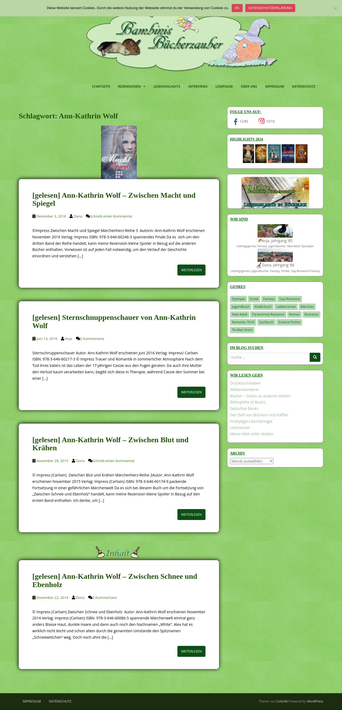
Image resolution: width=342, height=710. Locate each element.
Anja (68, 338)
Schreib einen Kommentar (111, 216)
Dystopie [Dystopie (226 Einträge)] (238, 299)
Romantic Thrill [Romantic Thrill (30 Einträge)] (243, 322)
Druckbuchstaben (245, 383)
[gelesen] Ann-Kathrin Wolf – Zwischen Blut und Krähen (110, 444)
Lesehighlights (166, 86)
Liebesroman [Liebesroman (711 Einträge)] (286, 306)
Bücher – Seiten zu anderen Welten (260, 395)
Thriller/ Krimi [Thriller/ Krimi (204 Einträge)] (242, 330)
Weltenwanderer (244, 389)
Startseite (101, 86)
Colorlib (282, 701)
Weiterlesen (191, 270)
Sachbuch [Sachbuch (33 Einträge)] (266, 322)
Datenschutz (303, 86)
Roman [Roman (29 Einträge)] (294, 314)
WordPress (315, 701)
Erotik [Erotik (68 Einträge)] (254, 299)
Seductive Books (244, 408)
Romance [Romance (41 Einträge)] (311, 314)
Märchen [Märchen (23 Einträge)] (307, 306)
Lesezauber (240, 427)
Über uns (249, 86)
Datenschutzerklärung (270, 8)
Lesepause (224, 86)
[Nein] (335, 8)
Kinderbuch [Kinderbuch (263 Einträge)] (263, 306)
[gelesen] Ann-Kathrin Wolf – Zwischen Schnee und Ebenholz (114, 580)
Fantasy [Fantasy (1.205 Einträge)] (269, 299)
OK (237, 8)
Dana (78, 216)
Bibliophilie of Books (248, 402)
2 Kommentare (92, 338)
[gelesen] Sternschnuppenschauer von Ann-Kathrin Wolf (114, 321)
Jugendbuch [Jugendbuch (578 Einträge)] (241, 306)
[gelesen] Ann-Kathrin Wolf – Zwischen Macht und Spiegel (114, 199)
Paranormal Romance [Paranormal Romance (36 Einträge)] (268, 314)
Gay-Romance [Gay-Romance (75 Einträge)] (289, 299)
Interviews (198, 86)
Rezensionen (129, 86)
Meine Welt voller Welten (251, 433)
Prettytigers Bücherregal (251, 421)
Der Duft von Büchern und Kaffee (259, 414)
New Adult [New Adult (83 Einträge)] (239, 314)
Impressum (274, 86)
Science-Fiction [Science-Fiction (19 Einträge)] (289, 322)
